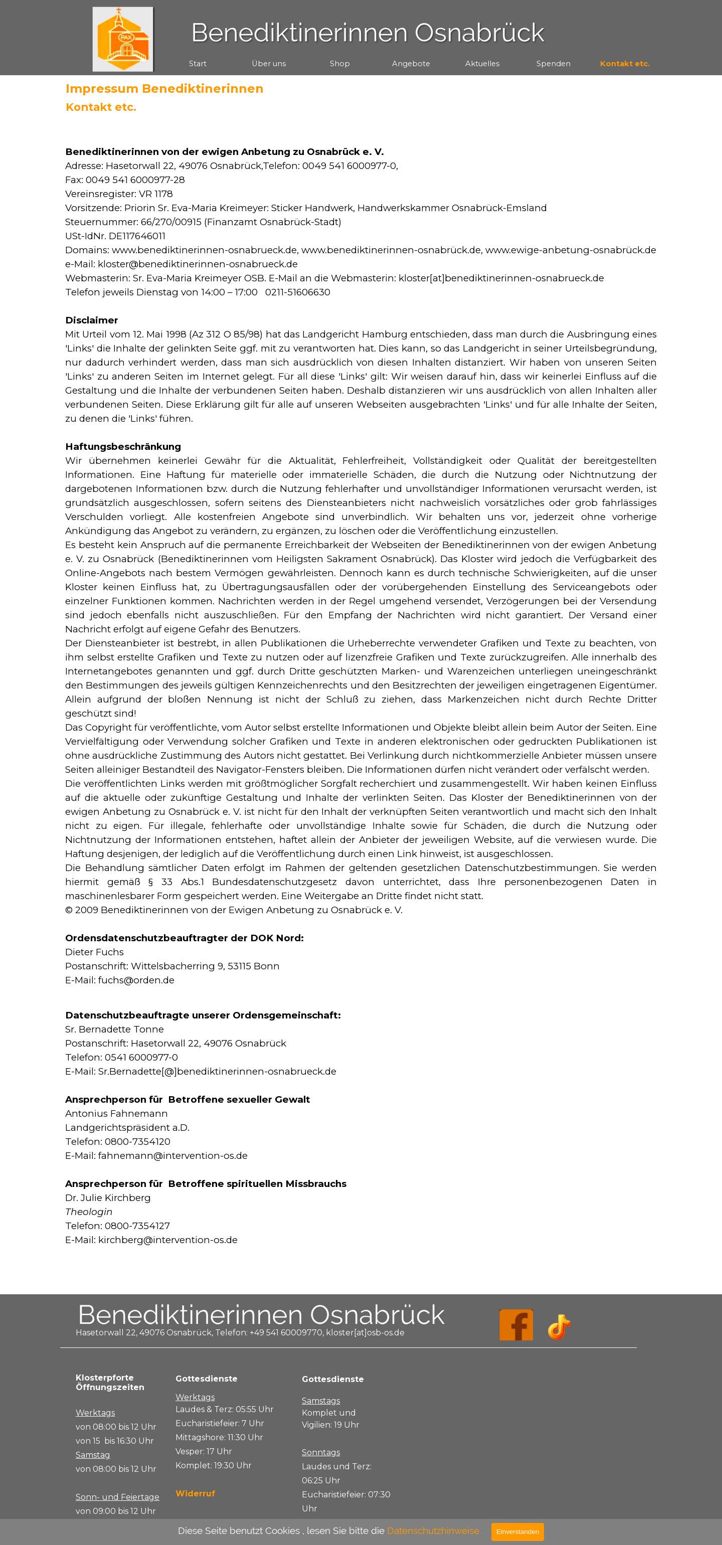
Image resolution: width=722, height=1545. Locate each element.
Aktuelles (482, 63)
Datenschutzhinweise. (434, 1530)
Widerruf (195, 1493)
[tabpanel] (361, 703)
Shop (340, 63)
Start (198, 63)
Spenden (553, 63)
